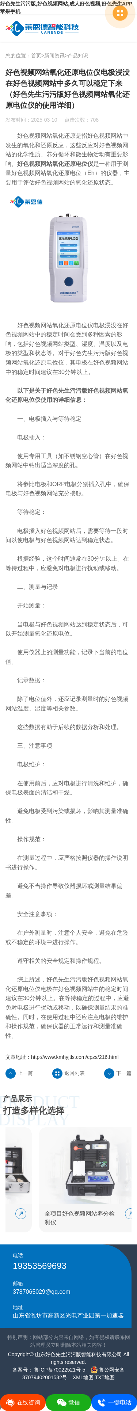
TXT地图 (105, 1377)
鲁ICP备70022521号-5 (59, 1370)
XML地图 (83, 1377)
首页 (36, 55)
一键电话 (114, 1402)
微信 (68, 1402)
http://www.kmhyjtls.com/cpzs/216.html (75, 1057)
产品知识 (78, 55)
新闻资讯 (54, 55)
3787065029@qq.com (42, 1292)
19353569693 (39, 1266)
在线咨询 (22, 1402)
